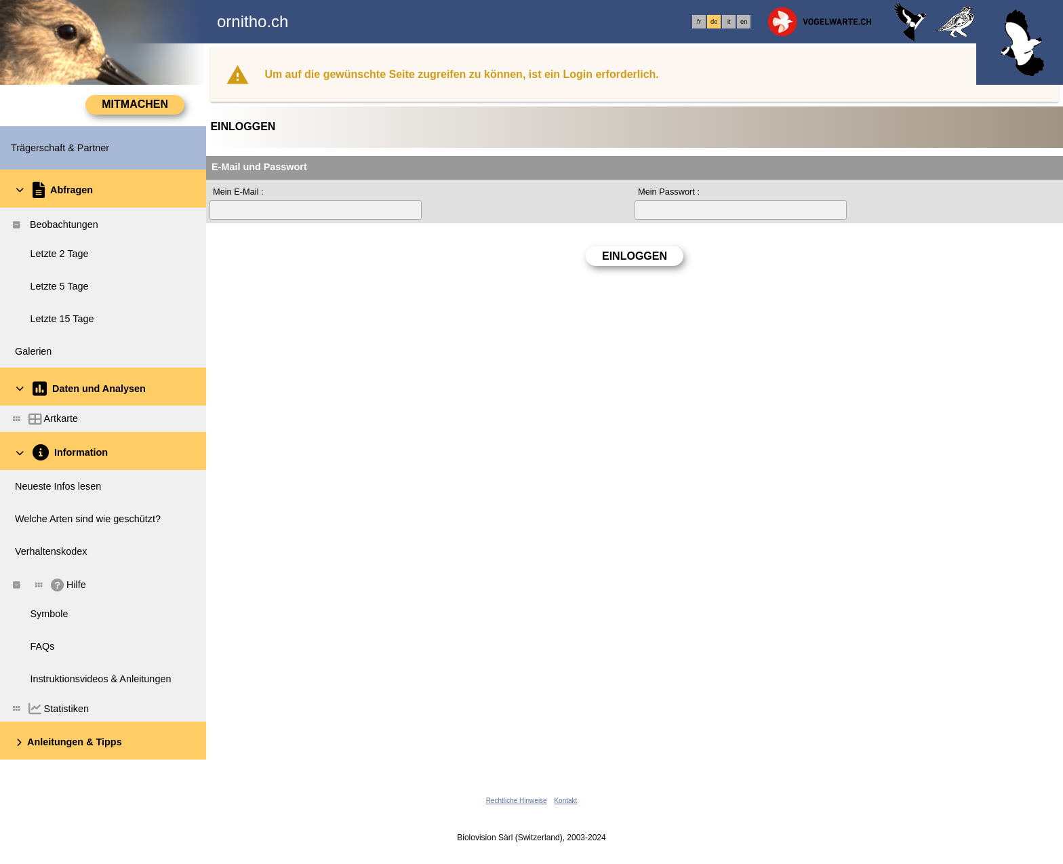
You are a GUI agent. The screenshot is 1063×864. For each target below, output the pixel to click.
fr (699, 21)
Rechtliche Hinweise (516, 800)
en (743, 21)
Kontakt (565, 800)
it (729, 21)
